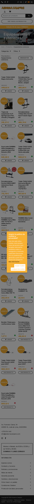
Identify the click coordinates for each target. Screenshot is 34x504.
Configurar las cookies (18, 269)
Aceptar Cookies (20, 266)
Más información (14, 261)
